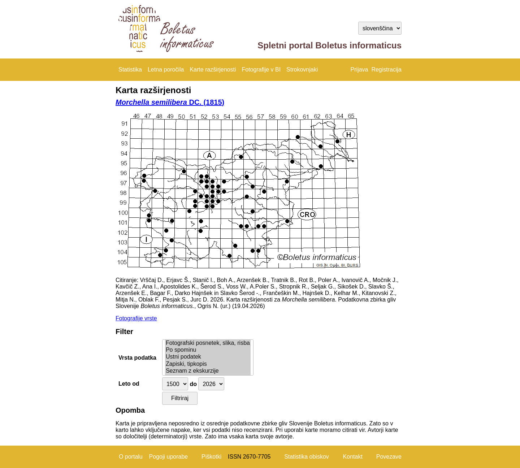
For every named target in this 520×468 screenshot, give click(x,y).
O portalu (131, 457)
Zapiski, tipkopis (208, 364)
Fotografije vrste (136, 318)
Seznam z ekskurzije (208, 371)
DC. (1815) (170, 102)
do (193, 384)
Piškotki (211, 457)
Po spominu (208, 350)
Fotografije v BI (261, 69)
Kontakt (353, 457)
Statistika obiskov (306, 457)
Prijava (359, 69)
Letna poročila (166, 69)
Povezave (389, 457)
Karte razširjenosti (213, 69)
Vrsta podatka (137, 358)
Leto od (128, 384)
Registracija (386, 69)
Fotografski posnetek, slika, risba (208, 343)
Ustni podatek (208, 357)
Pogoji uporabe (168, 457)
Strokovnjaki (302, 69)
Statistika (130, 69)
